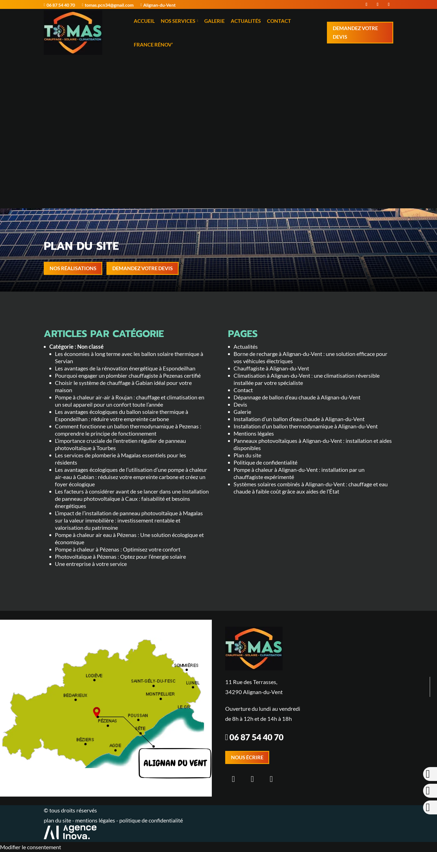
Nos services (179, 21)
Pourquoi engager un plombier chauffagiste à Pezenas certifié (128, 375)
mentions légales (95, 820)
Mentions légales (254, 433)
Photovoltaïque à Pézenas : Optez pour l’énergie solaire (120, 556)
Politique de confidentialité (265, 462)
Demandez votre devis (355, 32)
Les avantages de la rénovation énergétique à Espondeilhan (125, 368)
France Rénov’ (153, 44)
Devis (240, 404)
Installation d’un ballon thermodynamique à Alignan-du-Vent (306, 426)
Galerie (214, 21)
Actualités (246, 21)
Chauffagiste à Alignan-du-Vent (271, 368)
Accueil (144, 21)
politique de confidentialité (151, 820)
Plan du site (247, 455)
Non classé (90, 346)
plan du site (57, 820)
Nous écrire (247, 757)
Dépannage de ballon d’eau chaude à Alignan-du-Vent (297, 397)
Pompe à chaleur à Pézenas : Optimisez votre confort (117, 549)
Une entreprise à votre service (91, 563)
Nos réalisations (73, 268)
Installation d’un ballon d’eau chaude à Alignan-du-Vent (299, 419)
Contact (279, 21)
